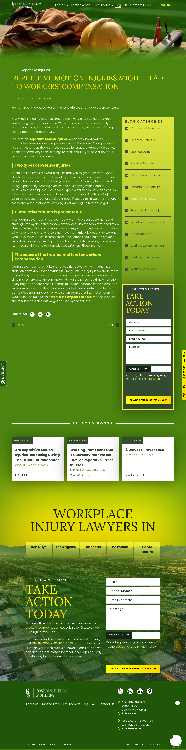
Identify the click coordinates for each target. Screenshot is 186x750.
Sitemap (139, 745)
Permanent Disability (145, 187)
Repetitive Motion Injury (147, 210)
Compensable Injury (145, 128)
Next (110, 325)
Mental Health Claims (146, 175)
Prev (20, 325)
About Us (61, 5)
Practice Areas (80, 5)
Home (16, 108)
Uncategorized (141, 234)
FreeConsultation (184, 374)
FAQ (125, 5)
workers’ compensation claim (73, 297)
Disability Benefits (143, 140)
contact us (84, 644)
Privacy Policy (154, 379)
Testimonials (104, 5)
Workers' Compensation (147, 246)
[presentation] (148, 389)
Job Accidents (140, 152)
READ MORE (22, 475)
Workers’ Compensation (42, 628)
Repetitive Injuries (35, 70)
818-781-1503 (163, 5)
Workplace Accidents (145, 257)
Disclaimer (135, 379)
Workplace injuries (143, 269)
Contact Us (138, 5)
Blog (118, 5)
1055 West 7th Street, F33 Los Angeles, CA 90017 (137, 724)
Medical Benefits (142, 163)
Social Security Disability (147, 222)
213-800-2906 (63, 644)
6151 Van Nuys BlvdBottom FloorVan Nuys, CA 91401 (134, 707)
